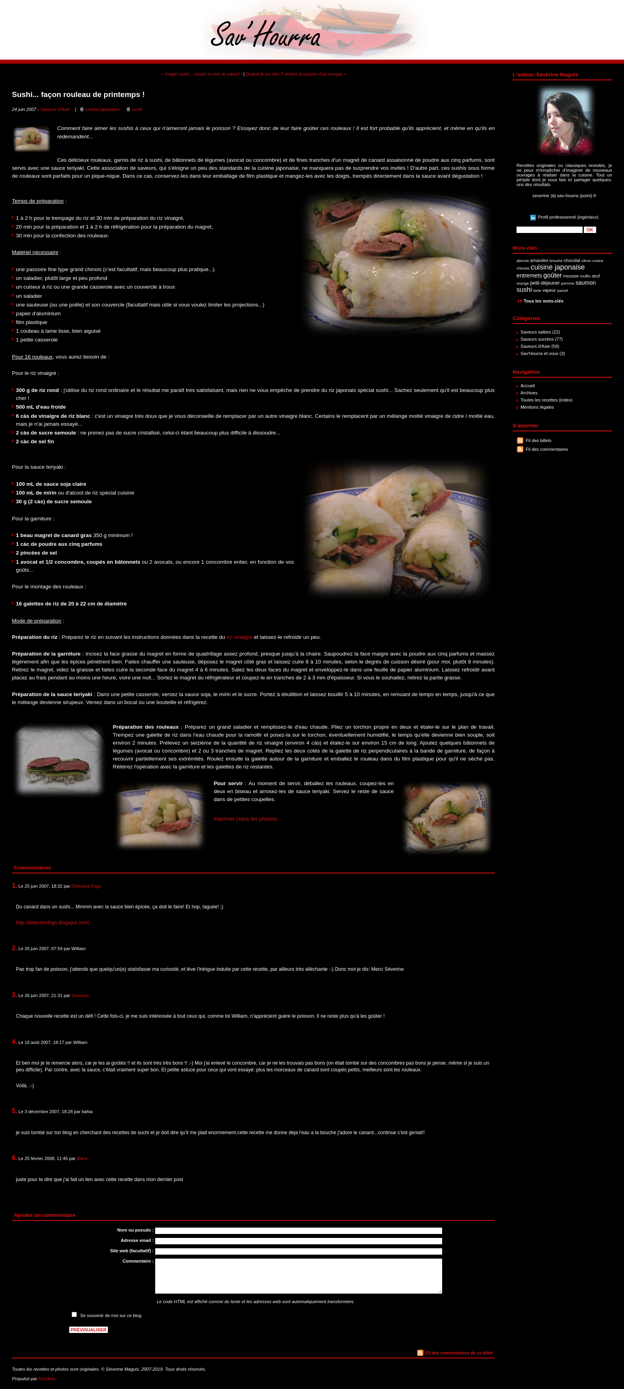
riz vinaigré (239, 637)
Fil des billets (539, 440)
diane (82, 1158)
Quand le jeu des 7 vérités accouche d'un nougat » (296, 74)
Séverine (80, 995)
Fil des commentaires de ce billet (459, 1352)
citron (586, 260)
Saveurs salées (536, 332)
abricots (523, 261)
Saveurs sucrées (537, 339)
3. (14, 994)
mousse (571, 276)
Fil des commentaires (547, 449)
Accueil (528, 385)
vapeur (549, 290)
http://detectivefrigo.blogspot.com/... (54, 922)
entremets (529, 275)
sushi (524, 289)
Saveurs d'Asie (535, 346)
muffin (585, 276)
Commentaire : (138, 1261)
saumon (585, 282)
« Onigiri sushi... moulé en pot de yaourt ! (201, 74)
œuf (596, 276)
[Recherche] (550, 230)
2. (14, 948)
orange (523, 283)
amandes (539, 260)
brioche (556, 260)
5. (14, 1111)
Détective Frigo (86, 886)
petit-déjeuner (545, 283)
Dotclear (47, 1378)
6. (14, 1157)
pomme (567, 283)
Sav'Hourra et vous (539, 353)
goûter (552, 275)
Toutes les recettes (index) (547, 400)
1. (14, 885)
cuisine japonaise (558, 267)
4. (14, 1041)
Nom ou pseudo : (135, 1230)
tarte (537, 290)
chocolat (572, 260)
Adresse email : (137, 1240)
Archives (529, 392)
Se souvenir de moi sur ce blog (111, 1315)
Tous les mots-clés (544, 301)
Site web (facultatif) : (132, 1250)
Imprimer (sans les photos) (245, 819)
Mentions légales (537, 407)
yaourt (562, 290)
